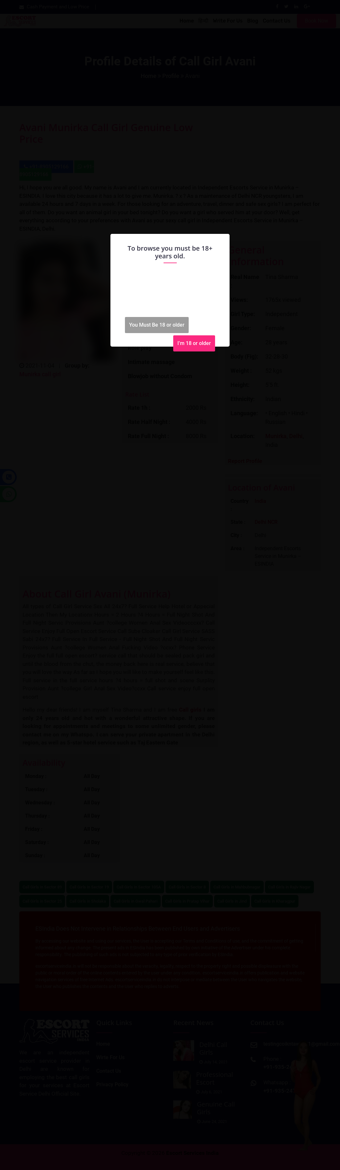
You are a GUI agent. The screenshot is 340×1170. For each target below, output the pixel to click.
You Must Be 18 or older (156, 325)
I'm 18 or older (194, 343)
